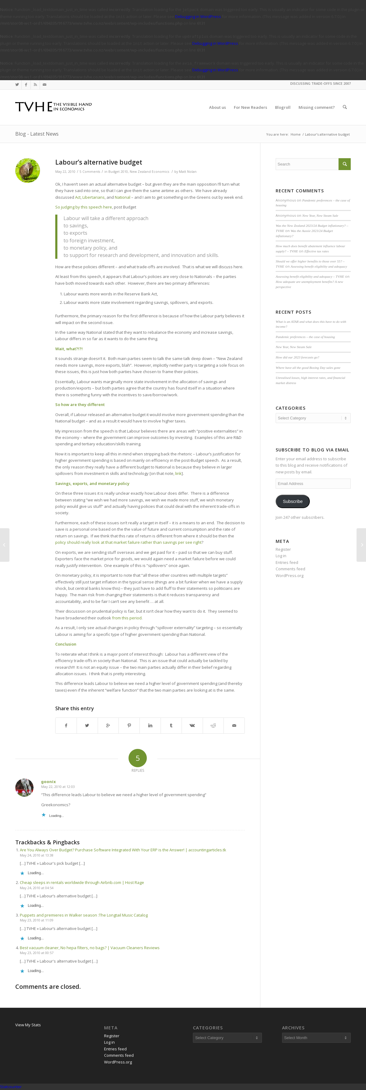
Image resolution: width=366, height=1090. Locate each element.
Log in (281, 555)
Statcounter (11, 1086)
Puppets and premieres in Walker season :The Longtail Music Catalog (84, 915)
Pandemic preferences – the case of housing (305, 337)
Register (283, 549)
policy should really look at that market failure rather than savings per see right (128, 542)
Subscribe (293, 501)
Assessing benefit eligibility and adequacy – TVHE (310, 276)
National (122, 197)
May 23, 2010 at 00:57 (36, 952)
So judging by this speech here (83, 207)
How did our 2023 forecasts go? (297, 357)
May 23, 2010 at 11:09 (36, 920)
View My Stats (28, 1025)
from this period (127, 618)
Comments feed (290, 569)
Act (78, 197)
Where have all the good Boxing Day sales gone (308, 367)
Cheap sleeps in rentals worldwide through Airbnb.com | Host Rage (82, 882)
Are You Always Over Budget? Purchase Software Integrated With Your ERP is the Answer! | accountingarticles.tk (123, 850)
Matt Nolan (188, 171)
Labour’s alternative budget (98, 162)
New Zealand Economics (149, 171)
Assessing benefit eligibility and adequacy (319, 266)
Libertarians (93, 197)
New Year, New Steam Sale (320, 215)
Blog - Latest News (37, 133)
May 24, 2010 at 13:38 (36, 855)
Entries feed (287, 562)
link (178, 473)
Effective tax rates (316, 251)
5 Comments (90, 171)
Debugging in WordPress (198, 16)
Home (296, 134)
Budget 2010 (118, 171)
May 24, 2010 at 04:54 (36, 887)
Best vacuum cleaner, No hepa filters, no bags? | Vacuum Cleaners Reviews (90, 947)
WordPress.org (289, 575)
